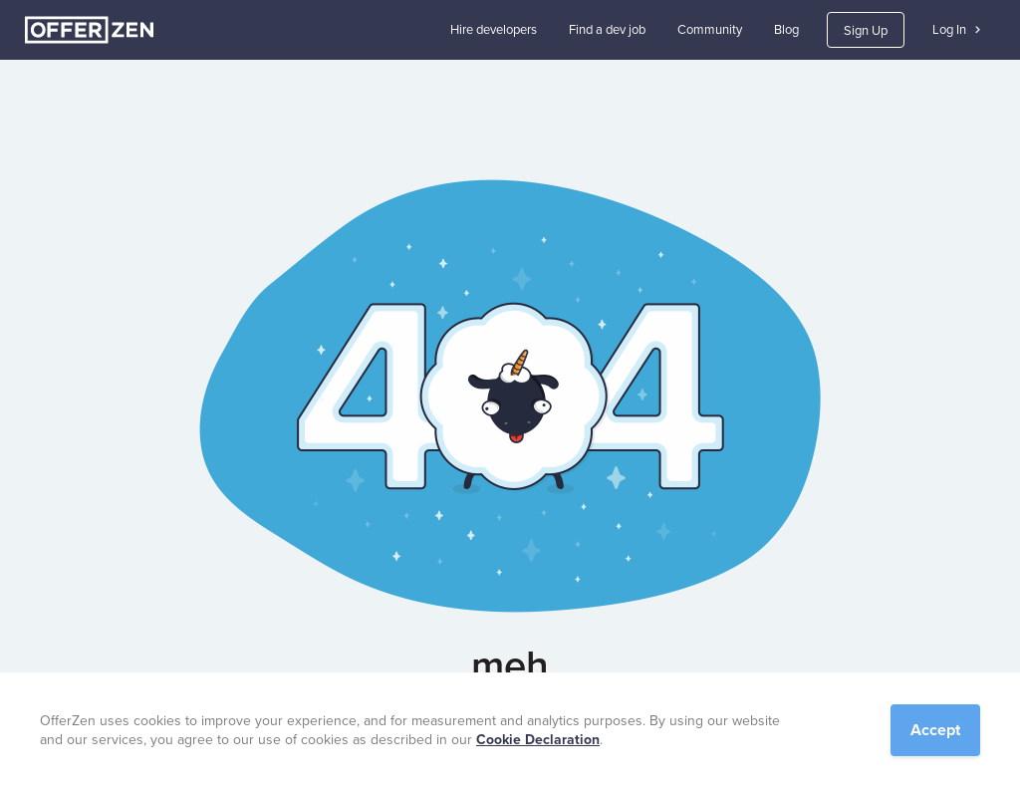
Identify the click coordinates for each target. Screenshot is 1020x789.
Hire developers (493, 29)
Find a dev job (607, 29)
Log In (956, 29)
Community (709, 29)
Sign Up (866, 30)
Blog (786, 29)
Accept (935, 729)
